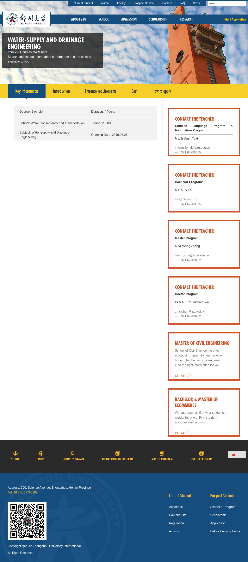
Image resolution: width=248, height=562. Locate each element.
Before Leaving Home (225, 531)
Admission (129, 19)
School (104, 19)
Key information (26, 93)
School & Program (222, 507)
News (196, 3)
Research (186, 19)
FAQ (182, 3)
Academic (176, 507)
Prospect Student (143, 3)
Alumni (105, 3)
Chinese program (73, 456)
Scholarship (158, 19)
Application (217, 523)
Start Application (235, 19)
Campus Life (177, 515)
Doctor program (201, 456)
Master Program (162, 456)
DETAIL (180, 376)
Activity (174, 531)
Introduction (61, 91)
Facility (121, 3)
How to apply (161, 91)
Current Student (83, 3)
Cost (134, 91)
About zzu (78, 19)
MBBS (41, 456)
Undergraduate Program (117, 456)
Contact (167, 3)
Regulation (176, 523)
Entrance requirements (100, 91)
